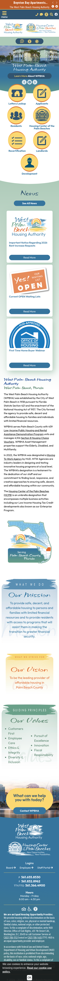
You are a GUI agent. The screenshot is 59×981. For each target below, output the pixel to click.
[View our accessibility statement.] (46, 14)
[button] (4, 14)
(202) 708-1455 (35, 937)
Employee (26, 867)
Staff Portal (45, 867)
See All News (29, 203)
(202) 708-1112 (11, 937)
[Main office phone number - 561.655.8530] (37, 14)
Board (11, 867)
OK (29, 977)
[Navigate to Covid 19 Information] (37, 41)
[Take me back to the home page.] (30, 28)
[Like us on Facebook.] (56, 14)
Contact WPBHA (29, 810)
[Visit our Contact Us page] (41, 14)
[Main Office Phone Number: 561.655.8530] (30, 877)
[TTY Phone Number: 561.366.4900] (35, 885)
